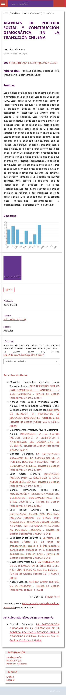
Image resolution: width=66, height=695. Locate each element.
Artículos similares (15, 375)
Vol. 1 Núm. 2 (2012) (33, 13)
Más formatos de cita (16, 361)
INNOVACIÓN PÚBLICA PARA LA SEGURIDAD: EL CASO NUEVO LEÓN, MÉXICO (34, 477)
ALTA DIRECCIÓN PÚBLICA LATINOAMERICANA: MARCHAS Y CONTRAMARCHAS (34, 390)
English (10, 676)
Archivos (16, 13)
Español (10, 680)
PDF (10, 289)
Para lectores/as (14, 657)
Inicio (5, 13)
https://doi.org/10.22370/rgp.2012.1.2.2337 (33, 62)
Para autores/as (14, 660)
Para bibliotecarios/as (17, 664)
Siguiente (50, 596)
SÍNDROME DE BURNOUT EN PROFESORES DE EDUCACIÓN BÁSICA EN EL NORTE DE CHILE (34, 413)
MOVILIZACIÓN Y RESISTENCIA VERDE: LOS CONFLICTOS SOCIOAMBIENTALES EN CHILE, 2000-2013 (34, 497)
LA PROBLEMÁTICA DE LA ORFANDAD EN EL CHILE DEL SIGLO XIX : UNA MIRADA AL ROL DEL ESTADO (34, 565)
